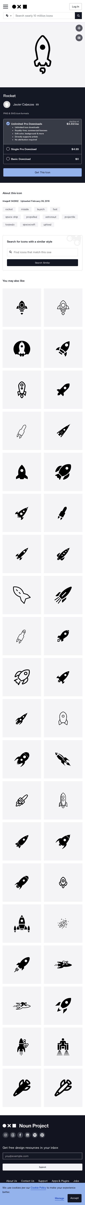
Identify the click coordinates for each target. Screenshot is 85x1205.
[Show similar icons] (79, 37)
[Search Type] (8, 15)
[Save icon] (79, 28)
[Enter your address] (42, 1156)
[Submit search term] (78, 15)
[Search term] (44, 15)
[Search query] (42, 252)
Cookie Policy (38, 1187)
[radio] (42, 131)
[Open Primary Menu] (5, 7)
